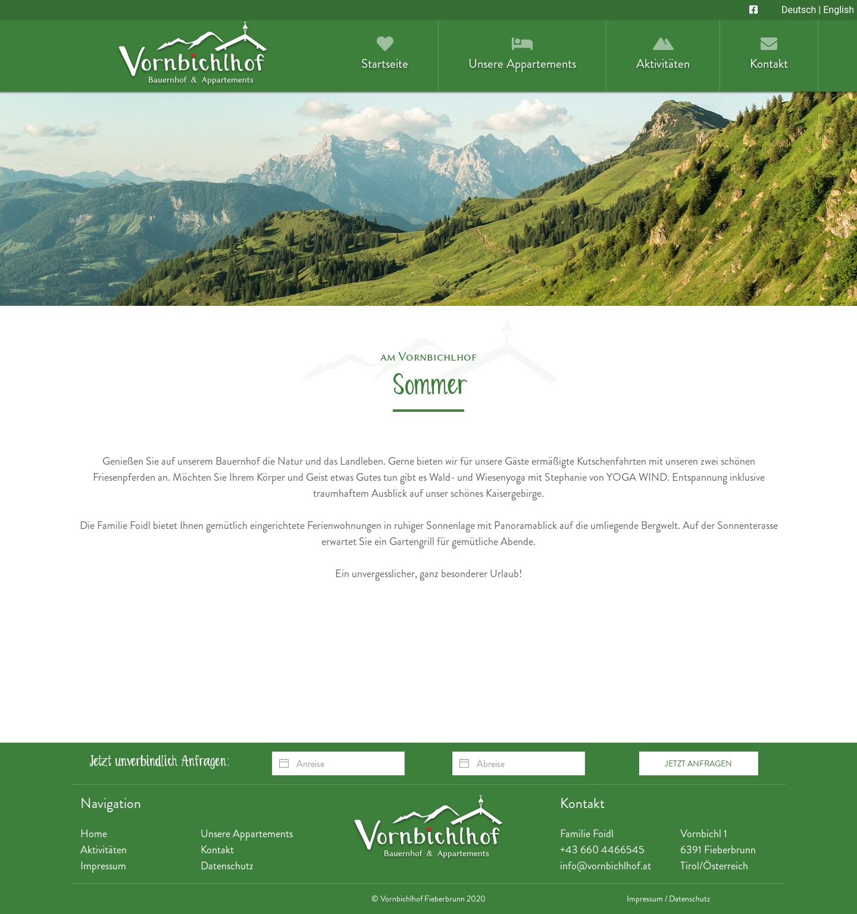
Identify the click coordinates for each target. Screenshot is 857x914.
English (838, 9)
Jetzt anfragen (698, 763)
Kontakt (217, 849)
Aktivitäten (103, 849)
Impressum (103, 866)
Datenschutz (227, 866)
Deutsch (798, 9)
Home (93, 833)
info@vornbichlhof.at (605, 866)
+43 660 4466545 (602, 849)
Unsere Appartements (247, 833)
